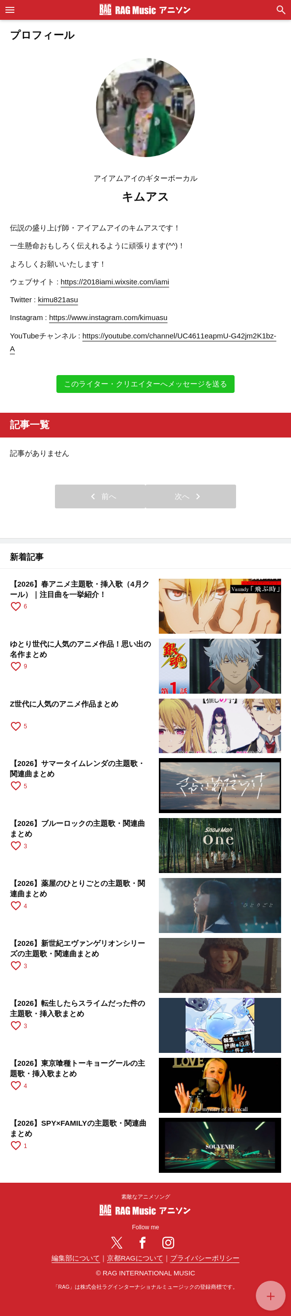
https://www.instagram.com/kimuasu (108, 317)
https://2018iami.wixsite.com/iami (115, 281)
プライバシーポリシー (205, 1258)
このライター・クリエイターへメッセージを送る (145, 384)
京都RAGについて (135, 1258)
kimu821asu (58, 299)
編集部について (75, 1258)
